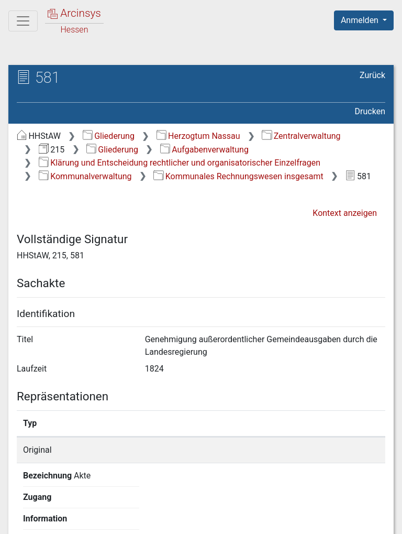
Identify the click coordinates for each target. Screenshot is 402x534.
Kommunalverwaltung (85, 176)
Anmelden (361, 20)
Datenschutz (210, 520)
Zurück (372, 75)
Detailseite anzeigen (317, 450)
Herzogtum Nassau (198, 136)
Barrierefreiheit (290, 520)
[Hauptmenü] (23, 20)
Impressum (367, 520)
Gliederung (109, 136)
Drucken (370, 111)
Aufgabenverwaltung (204, 150)
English (24, 500)
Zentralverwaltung (301, 136)
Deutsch (63, 500)
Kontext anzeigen (344, 213)
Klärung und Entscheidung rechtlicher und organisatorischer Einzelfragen (179, 163)
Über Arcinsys (132, 520)
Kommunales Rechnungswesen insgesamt (238, 176)
